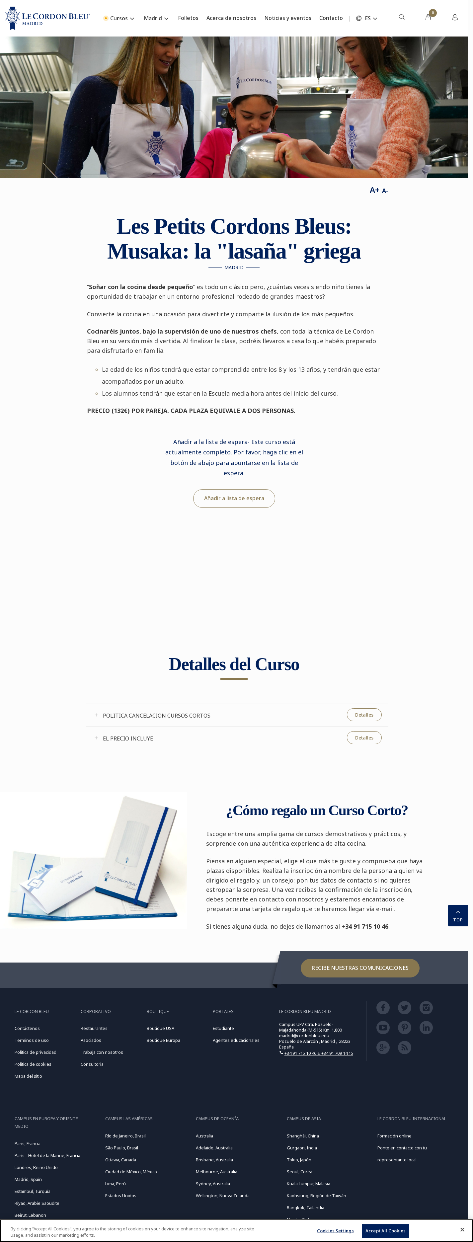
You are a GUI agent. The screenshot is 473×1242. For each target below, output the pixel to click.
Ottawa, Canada (120, 1160)
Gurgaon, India (302, 1148)
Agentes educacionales (236, 1040)
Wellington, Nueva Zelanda (223, 1196)
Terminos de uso (32, 1040)
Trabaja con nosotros (102, 1052)
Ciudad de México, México (131, 1172)
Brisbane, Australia (214, 1160)
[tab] (237, 715)
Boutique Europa (163, 1040)
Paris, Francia (27, 1143)
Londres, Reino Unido (36, 1167)
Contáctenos (27, 1028)
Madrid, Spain (28, 1179)
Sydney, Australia (213, 1184)
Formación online (394, 1136)
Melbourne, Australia (216, 1172)
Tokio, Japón (299, 1160)
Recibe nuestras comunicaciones (360, 967)
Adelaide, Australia (214, 1148)
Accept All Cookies (385, 1231)
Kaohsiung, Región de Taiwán (316, 1196)
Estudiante (223, 1028)
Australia (204, 1136)
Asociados (91, 1040)
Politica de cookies (33, 1064)
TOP (458, 915)
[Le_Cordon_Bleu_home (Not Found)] (47, 18)
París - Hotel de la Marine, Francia (47, 1155)
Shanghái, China (303, 1136)
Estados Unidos (120, 1196)
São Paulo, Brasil (121, 1148)
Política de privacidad (35, 1052)
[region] (236, 1230)
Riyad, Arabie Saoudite (37, 1203)
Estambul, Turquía (32, 1191)
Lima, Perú (115, 1184)
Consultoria (92, 1064)
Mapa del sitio (28, 1076)
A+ (374, 189)
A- (385, 190)
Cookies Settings (335, 1231)
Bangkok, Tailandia (305, 1207)
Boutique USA (160, 1028)
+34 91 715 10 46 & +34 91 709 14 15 (318, 1053)
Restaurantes (94, 1028)
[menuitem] (401, 18)
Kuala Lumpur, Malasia (308, 1184)
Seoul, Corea (299, 1172)
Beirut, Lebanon (30, 1215)
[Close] (462, 1229)
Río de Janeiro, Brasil (125, 1136)
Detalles (364, 715)
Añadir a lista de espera (234, 498)
